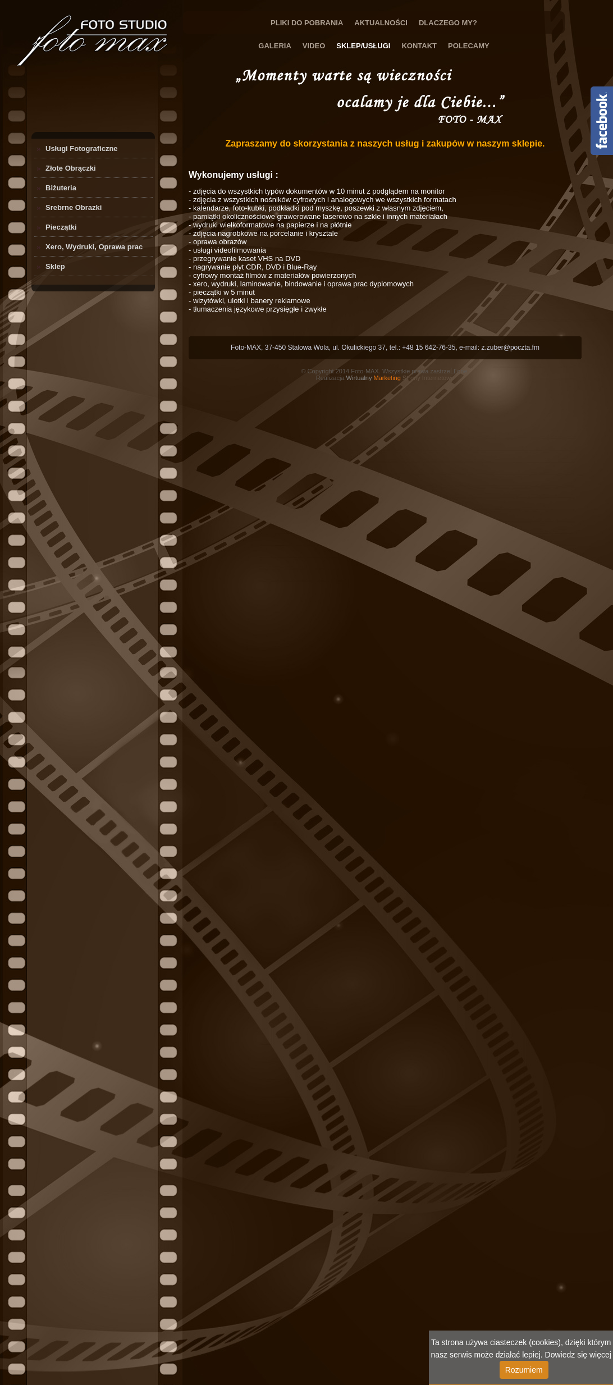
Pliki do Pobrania (307, 23)
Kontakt (419, 46)
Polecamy (469, 46)
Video (314, 46)
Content (602, 120)
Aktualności (381, 23)
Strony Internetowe (400, 377)
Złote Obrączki (70, 168)
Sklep (55, 266)
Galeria (274, 46)
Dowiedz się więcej (578, 1354)
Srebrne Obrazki (73, 207)
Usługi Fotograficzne (81, 148)
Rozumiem (524, 1369)
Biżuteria (60, 188)
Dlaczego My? (448, 23)
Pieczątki (61, 227)
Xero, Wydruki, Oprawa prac (94, 247)
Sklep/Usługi (363, 46)
